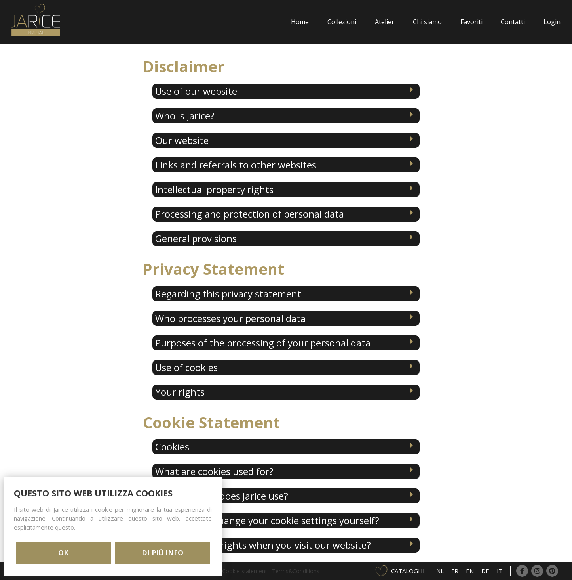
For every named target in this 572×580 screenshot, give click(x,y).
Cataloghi (408, 571)
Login (552, 21)
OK (63, 552)
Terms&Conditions (295, 571)
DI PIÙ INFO (162, 552)
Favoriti (471, 21)
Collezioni (341, 21)
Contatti (513, 21)
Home (300, 21)
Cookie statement (244, 571)
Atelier (384, 21)
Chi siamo (427, 21)
